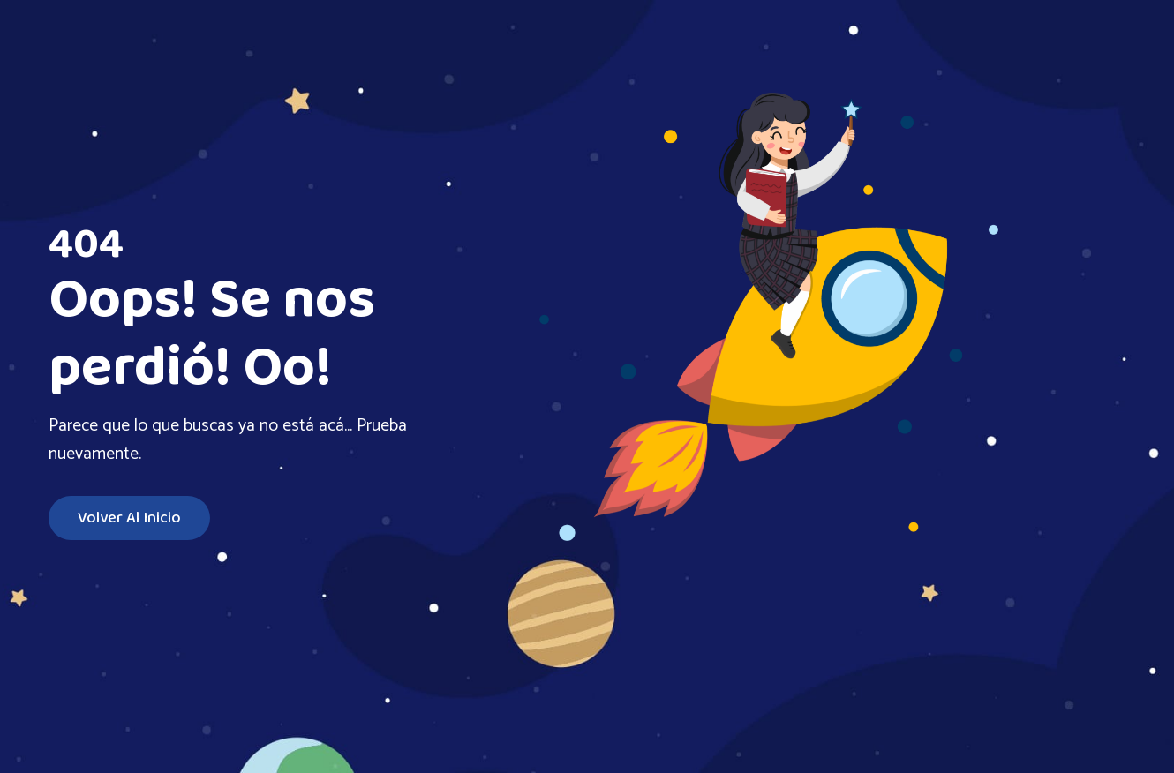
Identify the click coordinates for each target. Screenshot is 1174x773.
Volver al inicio (129, 518)
